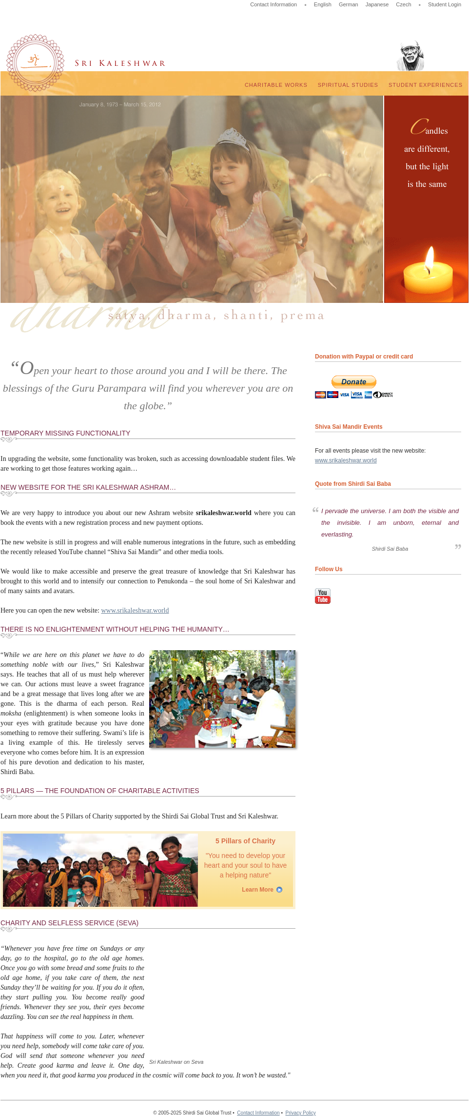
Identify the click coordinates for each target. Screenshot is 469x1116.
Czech (403, 4)
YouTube (323, 596)
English (323, 4)
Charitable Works (276, 85)
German (348, 4)
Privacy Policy (300, 1113)
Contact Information (273, 4)
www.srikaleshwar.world (135, 610)
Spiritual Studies (348, 85)
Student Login (444, 4)
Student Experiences (426, 85)
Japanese (377, 4)
